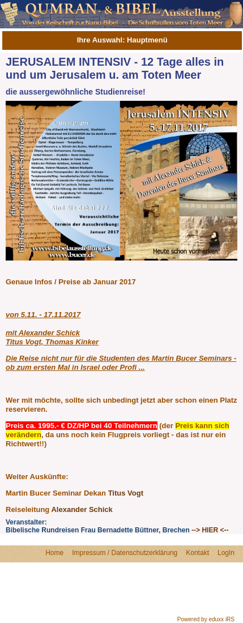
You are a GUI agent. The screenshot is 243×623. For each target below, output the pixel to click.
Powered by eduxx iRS (206, 619)
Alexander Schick (81, 509)
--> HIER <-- (209, 530)
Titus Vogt (125, 493)
